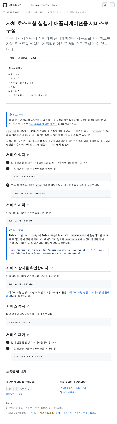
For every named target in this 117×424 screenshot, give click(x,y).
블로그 (93, 412)
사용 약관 (32, 412)
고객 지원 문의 (68, 392)
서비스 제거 (17, 334)
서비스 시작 (17, 204)
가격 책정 (67, 412)
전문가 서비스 (81, 412)
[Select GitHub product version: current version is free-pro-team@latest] (46, 5)
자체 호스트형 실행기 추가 (43, 123)
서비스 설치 (17, 154)
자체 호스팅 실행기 (57, 12)
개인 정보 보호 (46, 412)
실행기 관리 (38, 12)
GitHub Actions (14, 12)
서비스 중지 (17, 306)
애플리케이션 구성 (78, 12)
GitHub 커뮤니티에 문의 (73, 387)
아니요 (25, 388)
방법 (28, 12)
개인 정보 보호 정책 (14, 394)
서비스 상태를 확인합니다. (29, 267)
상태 (58, 412)
